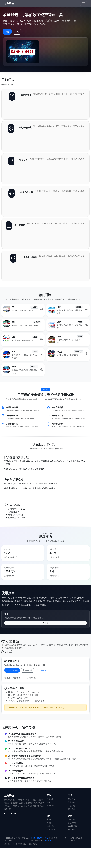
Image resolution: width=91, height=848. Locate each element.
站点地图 (47, 840)
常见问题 (50, 799)
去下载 (45, 623)
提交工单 (71, 809)
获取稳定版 (12, 670)
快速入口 (50, 802)
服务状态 (71, 799)
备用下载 (27, 670)
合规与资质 (51, 829)
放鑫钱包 (9, 3)
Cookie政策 (72, 826)
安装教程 (42, 670)
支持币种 (50, 806)
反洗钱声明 (72, 823)
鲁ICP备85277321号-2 (39, 838)
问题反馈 (71, 802)
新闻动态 (50, 819)
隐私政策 (71, 819)
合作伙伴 (50, 823)
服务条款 (71, 829)
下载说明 (71, 806)
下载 (7, 31)
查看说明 (7, 652)
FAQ (17, 31)
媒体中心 (50, 826)
